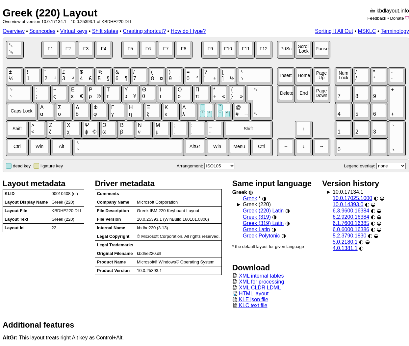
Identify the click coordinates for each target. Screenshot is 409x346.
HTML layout (250, 293)
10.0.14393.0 (348, 204)
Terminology (395, 31)
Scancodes (42, 31)
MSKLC (367, 31)
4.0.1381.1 (345, 248)
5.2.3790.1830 (349, 235)
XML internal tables (258, 276)
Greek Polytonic (261, 235)
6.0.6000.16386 (351, 229)
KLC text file (250, 305)
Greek (250, 198)
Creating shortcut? (144, 31)
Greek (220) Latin (263, 210)
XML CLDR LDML (256, 287)
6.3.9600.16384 (351, 210)
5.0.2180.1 (345, 242)
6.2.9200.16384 (351, 217)
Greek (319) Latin (263, 223)
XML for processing (258, 281)
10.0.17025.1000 (352, 198)
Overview (14, 31)
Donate (397, 18)
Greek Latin (256, 229)
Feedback (377, 18)
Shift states (105, 31)
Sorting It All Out (334, 31)
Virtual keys (73, 31)
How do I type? (188, 31)
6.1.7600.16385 (351, 223)
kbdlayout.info (392, 10)
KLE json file (250, 299)
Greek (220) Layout (50, 13)
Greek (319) (257, 217)
